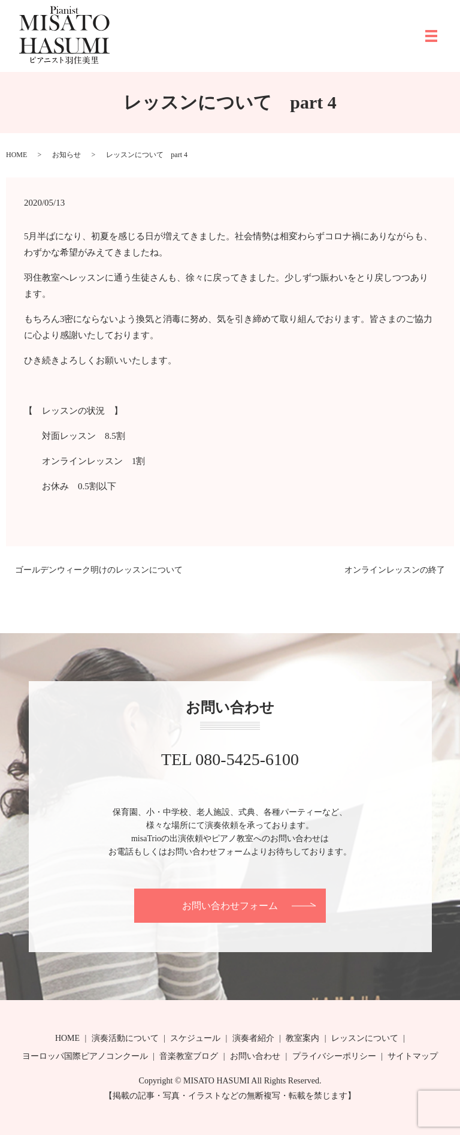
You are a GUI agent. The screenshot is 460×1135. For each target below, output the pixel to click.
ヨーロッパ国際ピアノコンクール (85, 1056)
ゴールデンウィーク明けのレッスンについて (99, 569)
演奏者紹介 (253, 1038)
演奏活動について (125, 1038)
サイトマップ (413, 1056)
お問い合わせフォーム (230, 906)
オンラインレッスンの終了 (394, 569)
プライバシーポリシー (334, 1056)
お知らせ (66, 154)
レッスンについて (364, 1038)
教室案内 (302, 1038)
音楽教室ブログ (188, 1056)
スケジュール (195, 1038)
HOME (16, 154)
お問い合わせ (255, 1056)
